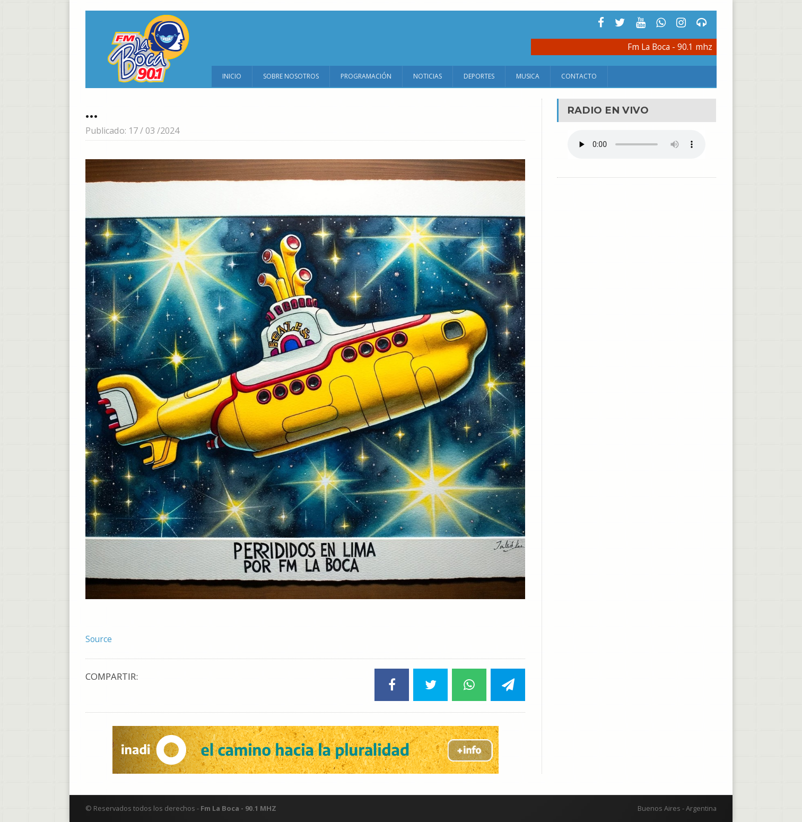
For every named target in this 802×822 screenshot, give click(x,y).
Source (99, 639)
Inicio (231, 76)
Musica (527, 76)
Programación (366, 76)
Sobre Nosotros (291, 76)
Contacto (579, 76)
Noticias (427, 76)
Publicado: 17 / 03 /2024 (136, 130)
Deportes (479, 76)
